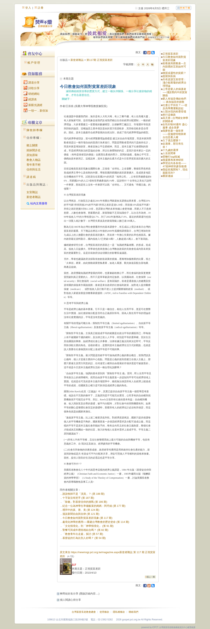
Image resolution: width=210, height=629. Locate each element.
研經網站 (31, 93)
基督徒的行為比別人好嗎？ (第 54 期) (84, 537)
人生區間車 (169, 153)
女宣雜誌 (32, 192)
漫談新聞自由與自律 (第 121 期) (80, 513)
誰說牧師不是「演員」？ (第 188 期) (83, 493)
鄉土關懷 (32, 145)
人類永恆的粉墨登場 (174, 111)
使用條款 (104, 612)
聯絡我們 (133, 612)
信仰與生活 (34, 169)
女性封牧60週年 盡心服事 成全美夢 (175, 126)
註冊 (41, 7)
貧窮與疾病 (169, 76)
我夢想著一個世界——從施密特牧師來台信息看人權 (174, 134)
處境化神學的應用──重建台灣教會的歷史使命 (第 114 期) (95, 521)
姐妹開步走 (34, 150)
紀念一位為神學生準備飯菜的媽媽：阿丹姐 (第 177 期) (93, 505)
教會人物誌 (34, 159)
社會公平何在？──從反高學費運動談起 (175, 107)
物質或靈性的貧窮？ (174, 72)
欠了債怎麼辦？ (172, 140)
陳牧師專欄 (35, 130)
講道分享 (31, 82)
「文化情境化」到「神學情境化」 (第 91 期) (88, 525)
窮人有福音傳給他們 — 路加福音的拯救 (174, 100)
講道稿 (31, 176)
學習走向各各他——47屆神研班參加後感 (174, 165)
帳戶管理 (34, 62)
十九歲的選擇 (170, 150)
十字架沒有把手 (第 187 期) (78, 497)
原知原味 (32, 155)
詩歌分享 (31, 88)
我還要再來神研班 (173, 159)
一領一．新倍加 (35, 110)
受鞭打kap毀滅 (171, 156)
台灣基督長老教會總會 (84, 612)
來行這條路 (169, 114)
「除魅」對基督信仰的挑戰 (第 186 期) (84, 501)
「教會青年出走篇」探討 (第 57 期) (82, 533)
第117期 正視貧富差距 (99, 59)
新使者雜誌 (34, 197)
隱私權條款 (119, 612)
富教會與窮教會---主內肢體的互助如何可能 (174, 66)
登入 (28, 7)
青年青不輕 (34, 164)
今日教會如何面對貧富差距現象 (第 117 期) (87, 517)
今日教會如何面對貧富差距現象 (174, 58)
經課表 (30, 99)
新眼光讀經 (32, 105)
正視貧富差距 (170, 53)
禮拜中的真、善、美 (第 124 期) (80, 509)
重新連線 (168, 175)
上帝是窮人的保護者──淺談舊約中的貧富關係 (175, 92)
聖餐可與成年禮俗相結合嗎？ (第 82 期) (85, 529)
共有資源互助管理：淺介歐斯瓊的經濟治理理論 (174, 82)
